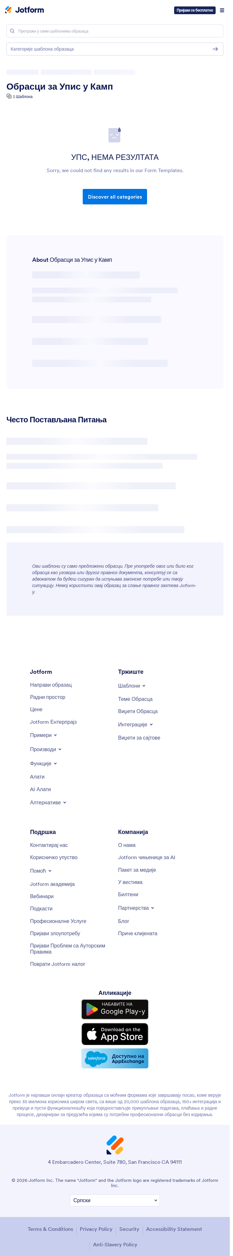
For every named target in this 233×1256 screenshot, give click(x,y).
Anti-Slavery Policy (115, 1238)
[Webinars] (41, 896)
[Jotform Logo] (24, 10)
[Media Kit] (137, 870)
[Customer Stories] (137, 933)
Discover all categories (115, 196)
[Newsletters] (128, 894)
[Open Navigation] (222, 10)
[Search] (12, 31)
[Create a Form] (50, 685)
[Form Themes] (135, 699)
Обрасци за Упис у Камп (59, 86)
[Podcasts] (41, 908)
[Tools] (37, 776)
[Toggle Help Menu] (41, 871)
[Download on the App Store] (115, 1030)
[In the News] (130, 882)
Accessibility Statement (174, 1223)
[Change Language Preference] (115, 1194)
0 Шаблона (23, 96)
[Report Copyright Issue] (71, 948)
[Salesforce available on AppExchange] (115, 1053)
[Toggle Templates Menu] (132, 686)
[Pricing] (36, 709)
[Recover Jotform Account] (57, 964)
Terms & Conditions (50, 1223)
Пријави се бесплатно (195, 10)
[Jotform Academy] (52, 884)
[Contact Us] (49, 845)
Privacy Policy (96, 1223)
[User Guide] (53, 857)
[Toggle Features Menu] (44, 763)
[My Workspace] (47, 697)
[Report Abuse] (55, 933)
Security (129, 1223)
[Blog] (123, 921)
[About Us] (126, 845)
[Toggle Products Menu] (46, 749)
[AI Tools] (40, 789)
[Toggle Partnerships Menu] (136, 908)
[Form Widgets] (138, 711)
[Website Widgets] (139, 737)
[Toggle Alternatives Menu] (48, 802)
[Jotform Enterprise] (53, 722)
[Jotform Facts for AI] (146, 857)
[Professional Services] (58, 921)
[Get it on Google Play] (115, 1008)
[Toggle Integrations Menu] (136, 724)
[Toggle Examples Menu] (44, 735)
